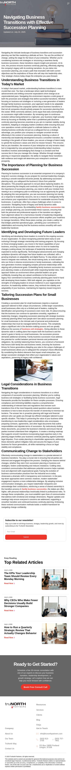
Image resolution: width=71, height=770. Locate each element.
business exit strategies (32, 329)
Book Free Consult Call (35, 687)
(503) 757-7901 (59, 740)
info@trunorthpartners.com (51, 734)
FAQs (38, 725)
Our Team (9, 739)
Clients (39, 715)
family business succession (48, 207)
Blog (38, 720)
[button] (68, 3)
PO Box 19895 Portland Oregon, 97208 (49, 747)
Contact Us (9, 749)
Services (40, 711)
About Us (9, 734)
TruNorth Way (11, 744)
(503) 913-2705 (44, 740)
